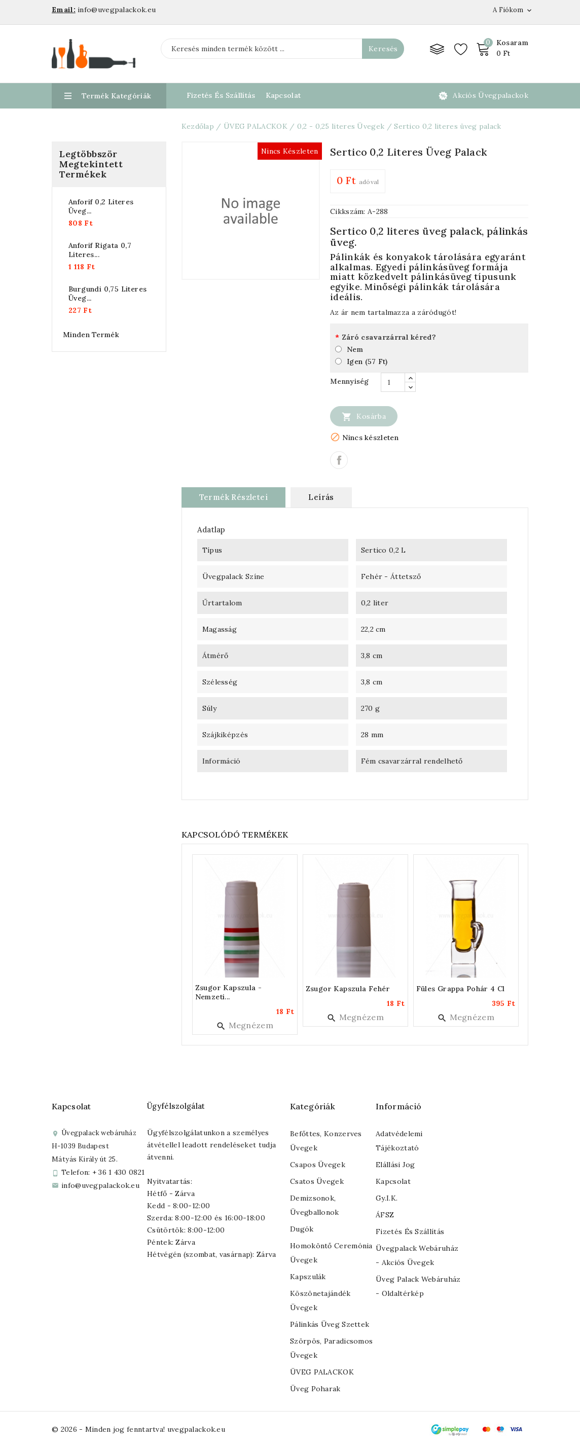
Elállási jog (395, 1164)
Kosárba (364, 416)
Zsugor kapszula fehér (348, 988)
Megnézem (244, 1025)
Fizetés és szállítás (410, 1231)
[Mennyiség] (393, 382)
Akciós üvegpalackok (490, 95)
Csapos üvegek (317, 1164)
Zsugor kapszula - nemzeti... (228, 992)
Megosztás (339, 460)
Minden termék (91, 334)
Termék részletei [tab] (233, 497)
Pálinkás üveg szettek (329, 1324)
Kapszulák (308, 1276)
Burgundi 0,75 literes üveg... (107, 293)
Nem (355, 349)
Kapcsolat (283, 95)
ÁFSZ (385, 1214)
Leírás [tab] (321, 497)
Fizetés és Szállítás (221, 95)
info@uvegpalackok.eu (100, 1185)
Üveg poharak (315, 1388)
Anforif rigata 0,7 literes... (99, 250)
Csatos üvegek (317, 1181)
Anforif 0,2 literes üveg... (101, 206)
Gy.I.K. (386, 1198)
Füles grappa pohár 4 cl (460, 988)
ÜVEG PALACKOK (322, 1372)
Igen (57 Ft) (367, 361)
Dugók (302, 1229)
